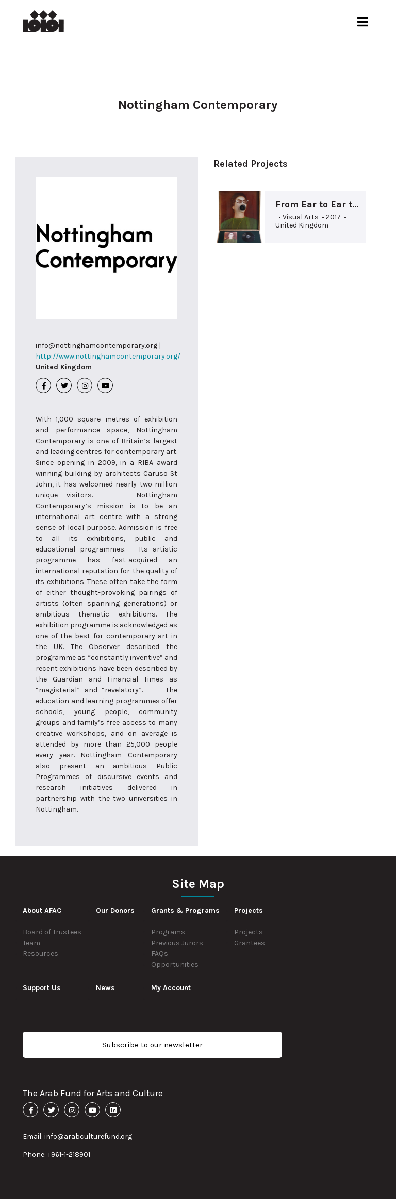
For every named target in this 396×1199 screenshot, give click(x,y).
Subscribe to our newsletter (152, 1044)
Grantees (249, 942)
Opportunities (175, 964)
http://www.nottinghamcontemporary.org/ (108, 356)
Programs (168, 932)
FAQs (159, 953)
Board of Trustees (52, 932)
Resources (40, 953)
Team (31, 942)
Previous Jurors (177, 942)
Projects (248, 932)
